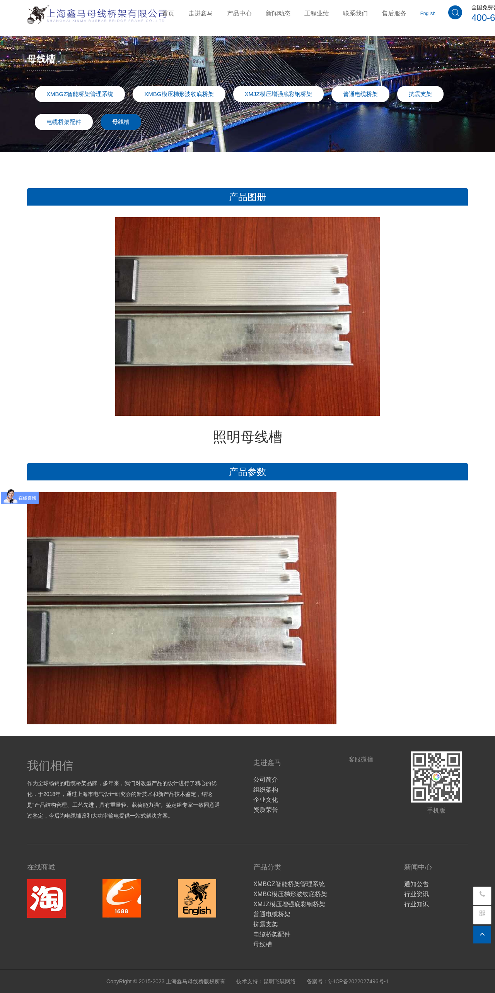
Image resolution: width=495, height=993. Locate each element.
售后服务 (394, 12)
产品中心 (239, 12)
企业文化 (265, 799)
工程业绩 (316, 12)
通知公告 (416, 884)
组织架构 (265, 789)
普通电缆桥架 (360, 94)
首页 (168, 12)
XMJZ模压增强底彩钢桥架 (278, 94)
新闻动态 (278, 12)
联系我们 (355, 12)
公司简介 (265, 779)
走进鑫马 (200, 12)
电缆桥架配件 (63, 121)
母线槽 (121, 121)
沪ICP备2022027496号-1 (358, 981)
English (427, 12)
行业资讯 (416, 894)
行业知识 (416, 904)
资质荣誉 (265, 809)
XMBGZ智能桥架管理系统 (79, 94)
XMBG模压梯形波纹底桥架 (178, 94)
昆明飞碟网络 (279, 981)
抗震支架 (420, 94)
